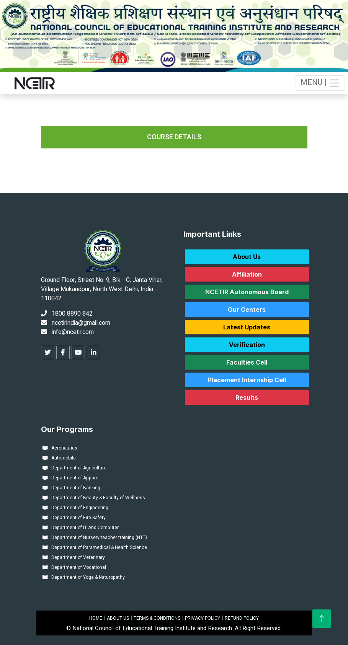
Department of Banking (71, 487)
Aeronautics (59, 448)
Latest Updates (246, 327)
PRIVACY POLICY (202, 618)
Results (246, 397)
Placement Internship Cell (247, 380)
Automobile (59, 457)
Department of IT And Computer (80, 527)
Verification (247, 345)
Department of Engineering (75, 507)
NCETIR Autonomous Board (247, 292)
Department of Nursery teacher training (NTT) (94, 537)
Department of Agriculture (74, 467)
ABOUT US (118, 618)
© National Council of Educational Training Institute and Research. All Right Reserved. (174, 628)
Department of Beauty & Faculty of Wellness (93, 497)
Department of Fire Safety (74, 517)
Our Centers (247, 309)
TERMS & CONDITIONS (157, 618)
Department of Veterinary (73, 557)
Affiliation (247, 274)
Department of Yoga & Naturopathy (83, 577)
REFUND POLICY (242, 618)
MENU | (320, 83)
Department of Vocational (74, 567)
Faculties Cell (246, 362)
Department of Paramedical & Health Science (94, 547)
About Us (247, 257)
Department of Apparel (71, 477)
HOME (95, 618)
